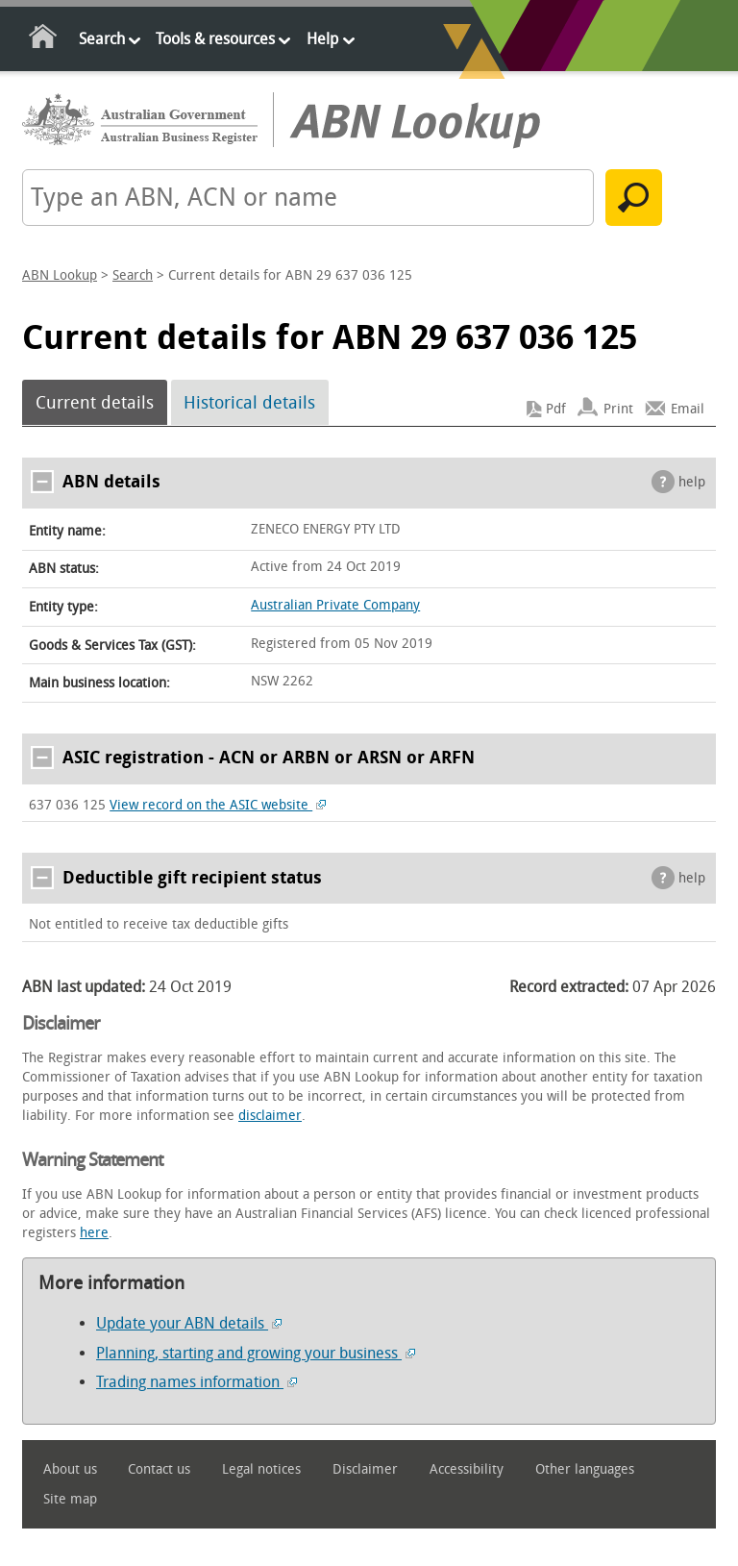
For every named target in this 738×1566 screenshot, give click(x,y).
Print (618, 409)
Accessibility (467, 1469)
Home (43, 39)
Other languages (584, 1469)
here (94, 1233)
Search (102, 39)
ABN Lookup (59, 275)
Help (322, 39)
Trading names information (196, 1382)
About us (70, 1469)
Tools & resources (215, 39)
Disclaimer (365, 1469)
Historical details (249, 402)
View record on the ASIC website (218, 805)
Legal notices (261, 1469)
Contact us (159, 1469)
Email (687, 409)
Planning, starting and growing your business (255, 1353)
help (691, 482)
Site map (70, 1499)
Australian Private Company (335, 605)
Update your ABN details (189, 1323)
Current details (95, 402)
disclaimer (270, 1115)
